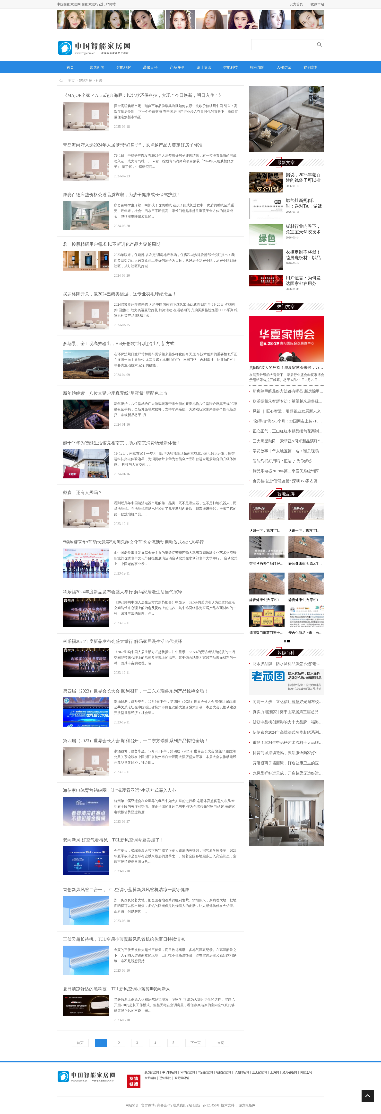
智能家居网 (223, 1072)
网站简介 (132, 1105)
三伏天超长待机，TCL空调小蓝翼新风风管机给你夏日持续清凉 (124, 939)
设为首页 (296, 4)
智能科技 (230, 67)
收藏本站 (317, 4)
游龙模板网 (289, 1072)
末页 (220, 1043)
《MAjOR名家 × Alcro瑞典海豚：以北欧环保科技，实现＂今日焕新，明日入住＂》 (143, 95)
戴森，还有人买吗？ (82, 492)
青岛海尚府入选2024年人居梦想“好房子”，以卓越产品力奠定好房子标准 (132, 145)
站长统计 (195, 1105)
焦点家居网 (151, 1072)
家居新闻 (97, 67)
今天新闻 (150, 1078)
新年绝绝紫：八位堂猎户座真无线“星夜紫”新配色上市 (115, 393)
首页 (70, 67)
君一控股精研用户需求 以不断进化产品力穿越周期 (111, 244)
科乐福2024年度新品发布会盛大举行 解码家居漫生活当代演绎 (122, 591)
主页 (71, 80)
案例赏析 (310, 67)
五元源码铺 (181, 1078)
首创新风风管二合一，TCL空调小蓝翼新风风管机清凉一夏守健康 (126, 889)
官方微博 (148, 1105)
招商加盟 (257, 67)
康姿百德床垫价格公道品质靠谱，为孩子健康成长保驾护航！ (122, 194)
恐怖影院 (165, 1078)
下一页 (195, 1043)
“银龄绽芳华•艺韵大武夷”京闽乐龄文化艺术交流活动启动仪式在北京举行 (133, 542)
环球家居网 (187, 1072)
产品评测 (177, 67)
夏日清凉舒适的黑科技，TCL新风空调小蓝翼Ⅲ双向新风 (116, 988)
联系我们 (179, 1105)
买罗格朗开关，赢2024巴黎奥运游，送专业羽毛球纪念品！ (120, 294)
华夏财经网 (241, 1072)
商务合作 (164, 1105)
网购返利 (306, 1072)
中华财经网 (169, 1072)
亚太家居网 (259, 1072)
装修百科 (150, 67)
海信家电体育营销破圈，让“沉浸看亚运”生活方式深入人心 (119, 790)
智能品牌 (123, 67)
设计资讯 (204, 67)
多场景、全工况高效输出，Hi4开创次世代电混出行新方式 (118, 343)
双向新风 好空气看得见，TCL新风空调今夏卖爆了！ (113, 840)
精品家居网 (205, 1072)
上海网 (274, 1072)
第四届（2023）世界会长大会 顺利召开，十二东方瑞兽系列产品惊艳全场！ (135, 691)
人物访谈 (284, 67)
